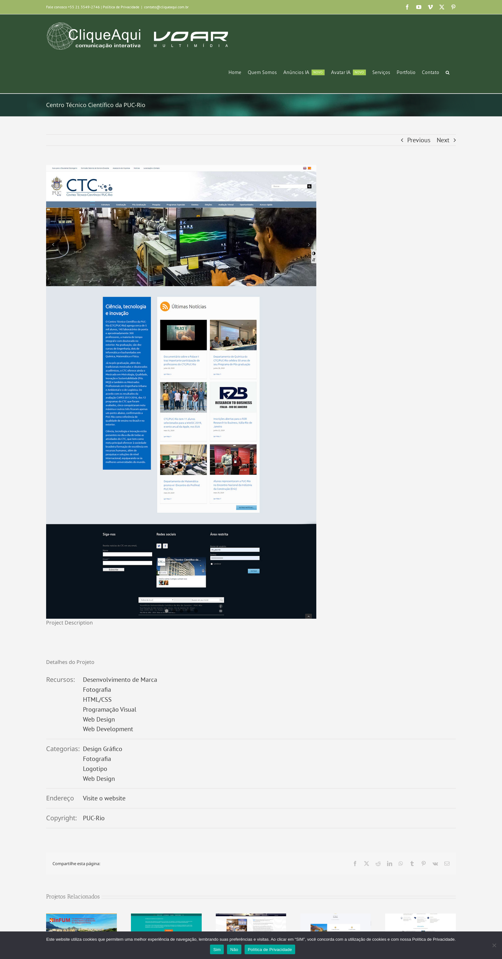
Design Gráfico (102, 749)
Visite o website (104, 798)
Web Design (99, 719)
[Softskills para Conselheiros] (166, 918)
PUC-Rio (94, 818)
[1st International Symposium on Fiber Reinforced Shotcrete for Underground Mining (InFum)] (81, 918)
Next (443, 140)
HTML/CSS (97, 699)
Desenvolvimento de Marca (120, 679)
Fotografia (97, 689)
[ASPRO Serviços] (420, 918)
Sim (217, 949)
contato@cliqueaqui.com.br (166, 6)
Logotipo (95, 769)
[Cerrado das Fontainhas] (335, 918)
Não (234, 949)
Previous (418, 140)
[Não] (494, 945)
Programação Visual (109, 709)
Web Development (108, 729)
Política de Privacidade (121, 6)
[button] (447, 72)
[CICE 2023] (251, 918)
